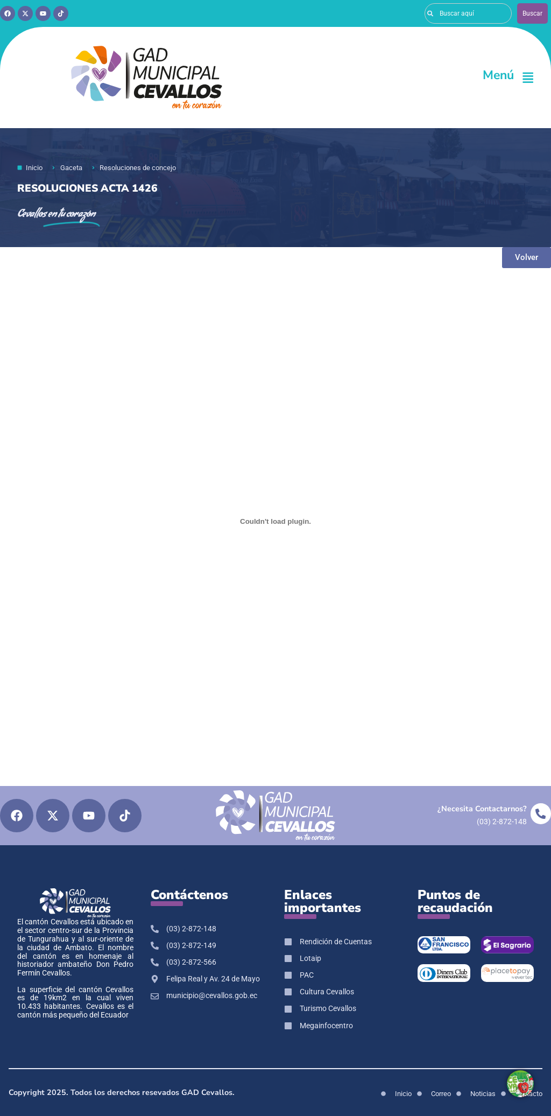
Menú (498, 75)
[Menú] (528, 77)
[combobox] (468, 13)
